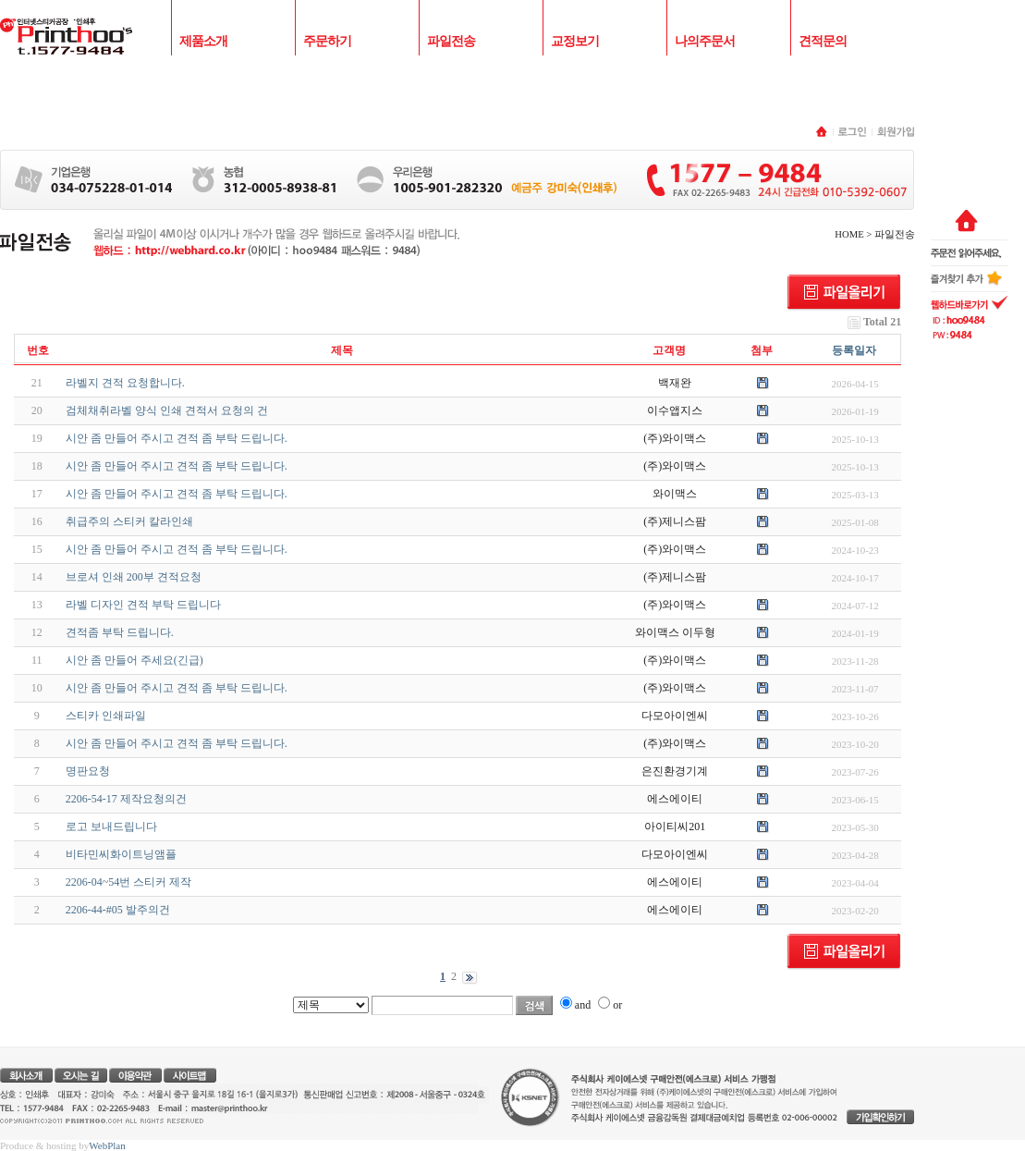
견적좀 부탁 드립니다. (120, 632)
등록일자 (854, 350)
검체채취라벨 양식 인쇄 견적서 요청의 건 (167, 410)
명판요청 (88, 771)
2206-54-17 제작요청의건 (126, 798)
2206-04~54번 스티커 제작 (129, 881)
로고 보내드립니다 (111, 826)
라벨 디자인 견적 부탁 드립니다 (143, 604)
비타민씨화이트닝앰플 (121, 854)
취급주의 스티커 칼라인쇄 (129, 521)
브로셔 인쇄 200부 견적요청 (133, 576)
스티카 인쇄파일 (106, 715)
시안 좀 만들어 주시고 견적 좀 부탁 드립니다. (176, 438)
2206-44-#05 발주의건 (118, 909)
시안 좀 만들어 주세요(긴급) (134, 660)
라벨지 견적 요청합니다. (125, 382)
